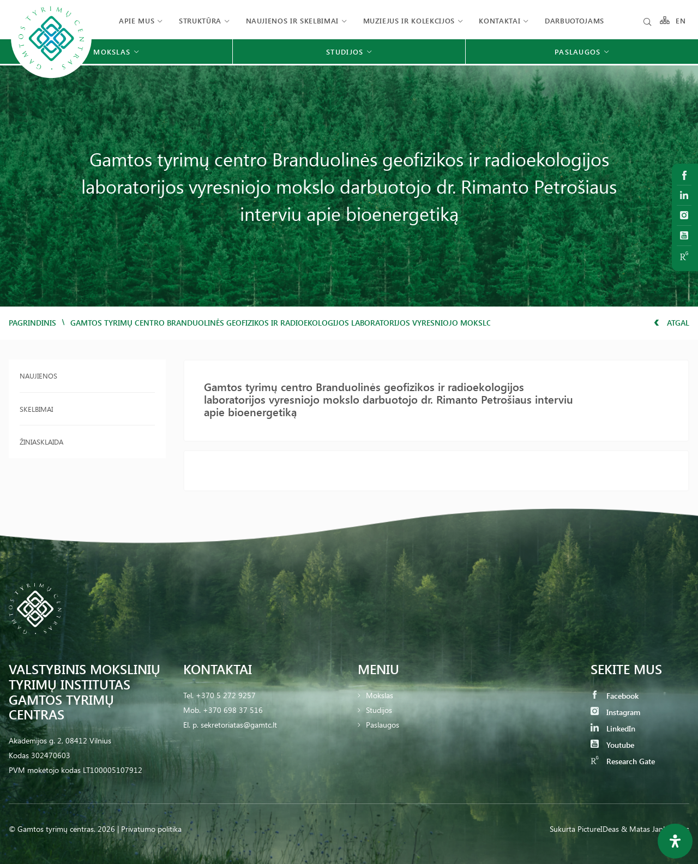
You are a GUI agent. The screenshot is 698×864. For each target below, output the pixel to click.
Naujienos (38, 375)
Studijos (379, 710)
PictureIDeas (598, 829)
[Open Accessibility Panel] (675, 841)
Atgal (671, 322)
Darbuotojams (574, 20)
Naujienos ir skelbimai (292, 20)
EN (681, 20)
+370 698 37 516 (233, 710)
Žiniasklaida (41, 441)
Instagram (615, 712)
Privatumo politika (151, 829)
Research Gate (623, 761)
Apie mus (136, 20)
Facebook (615, 696)
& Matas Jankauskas (655, 829)
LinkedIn (613, 728)
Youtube (612, 745)
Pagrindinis (32, 322)
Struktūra (200, 20)
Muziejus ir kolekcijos (409, 20)
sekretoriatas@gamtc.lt (239, 724)
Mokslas (379, 695)
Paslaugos (382, 724)
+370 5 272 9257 (226, 695)
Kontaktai (499, 20)
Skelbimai (36, 408)
